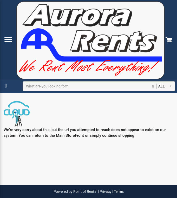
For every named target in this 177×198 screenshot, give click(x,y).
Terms (119, 191)
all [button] (161, 86)
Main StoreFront (70, 135)
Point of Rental (85, 191)
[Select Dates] (6, 86)
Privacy (106, 191)
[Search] (89, 86)
